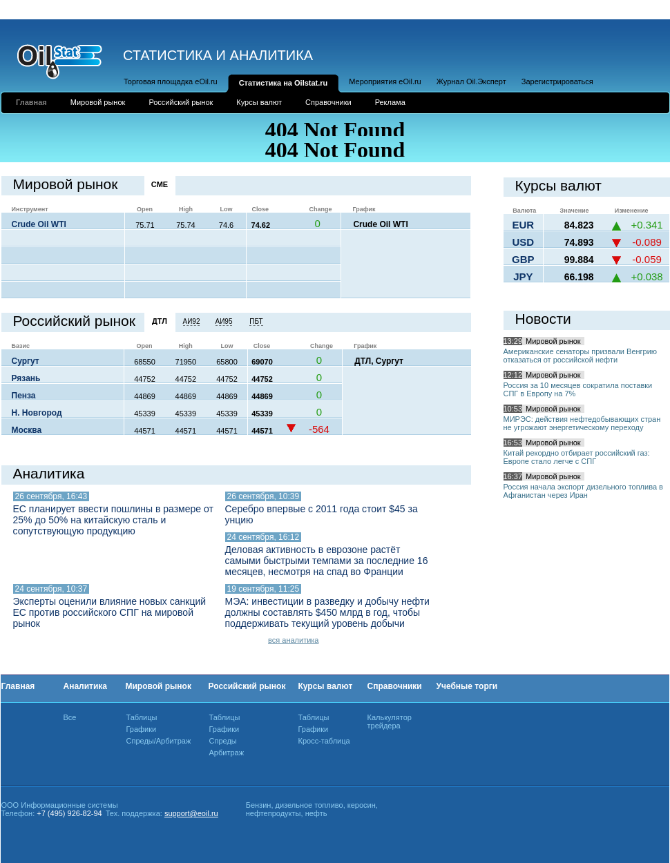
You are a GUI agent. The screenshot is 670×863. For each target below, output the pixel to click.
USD (523, 242)
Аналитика (86, 686)
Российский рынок (181, 102)
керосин (361, 805)
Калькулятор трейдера (389, 721)
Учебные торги (467, 686)
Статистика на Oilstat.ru (283, 83)
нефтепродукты (273, 813)
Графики (141, 729)
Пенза (24, 395)
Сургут (25, 361)
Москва (27, 430)
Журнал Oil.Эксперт (471, 81)
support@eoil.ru (191, 813)
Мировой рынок (98, 102)
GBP (523, 259)
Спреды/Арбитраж (158, 741)
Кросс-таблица (324, 741)
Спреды (223, 741)
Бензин (258, 805)
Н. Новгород (37, 413)
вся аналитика (293, 640)
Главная (31, 102)
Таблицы (141, 717)
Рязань (26, 378)
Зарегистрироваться (557, 81)
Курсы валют (259, 102)
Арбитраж (227, 752)
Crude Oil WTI (39, 224)
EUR (523, 225)
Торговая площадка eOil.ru (171, 81)
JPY (523, 276)
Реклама (390, 102)
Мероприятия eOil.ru (385, 81)
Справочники (328, 102)
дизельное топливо (309, 805)
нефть (316, 813)
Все (70, 717)
